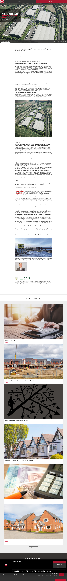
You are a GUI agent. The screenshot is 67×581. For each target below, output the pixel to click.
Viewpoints (16, 4)
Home (1, 4)
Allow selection (59, 572)
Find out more (5, 19)
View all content (33, 547)
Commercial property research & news (8, 4)
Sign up (33, 564)
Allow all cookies (59, 569)
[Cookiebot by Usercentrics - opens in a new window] (6, 579)
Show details (49, 579)
